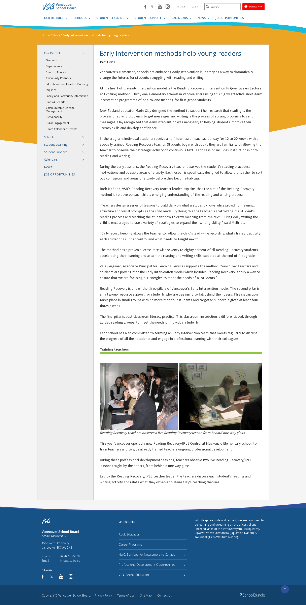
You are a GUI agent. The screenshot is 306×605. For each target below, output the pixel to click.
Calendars (182, 18)
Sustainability (54, 117)
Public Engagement (57, 123)
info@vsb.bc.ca (70, 560)
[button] (84, 53)
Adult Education (152, 534)
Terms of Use (126, 595)
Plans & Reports (55, 102)
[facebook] (145, 6)
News (204, 18)
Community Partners (58, 78)
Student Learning (112, 18)
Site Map (146, 595)
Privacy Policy (103, 595)
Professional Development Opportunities (152, 564)
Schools (82, 18)
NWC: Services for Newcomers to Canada (152, 554)
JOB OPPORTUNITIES (229, 18)
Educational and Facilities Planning (67, 84)
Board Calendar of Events (61, 129)
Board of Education (57, 72)
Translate (181, 6)
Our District (56, 18)
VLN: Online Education (152, 575)
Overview (52, 60)
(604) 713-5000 (70, 556)
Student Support (150, 18)
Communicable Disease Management (60, 109)
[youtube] (160, 7)
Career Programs (152, 544)
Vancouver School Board (74, 595)
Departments (54, 66)
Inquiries (51, 90)
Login (196, 6)
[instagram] (168, 7)
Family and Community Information (67, 96)
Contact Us (164, 595)
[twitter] (152, 7)
